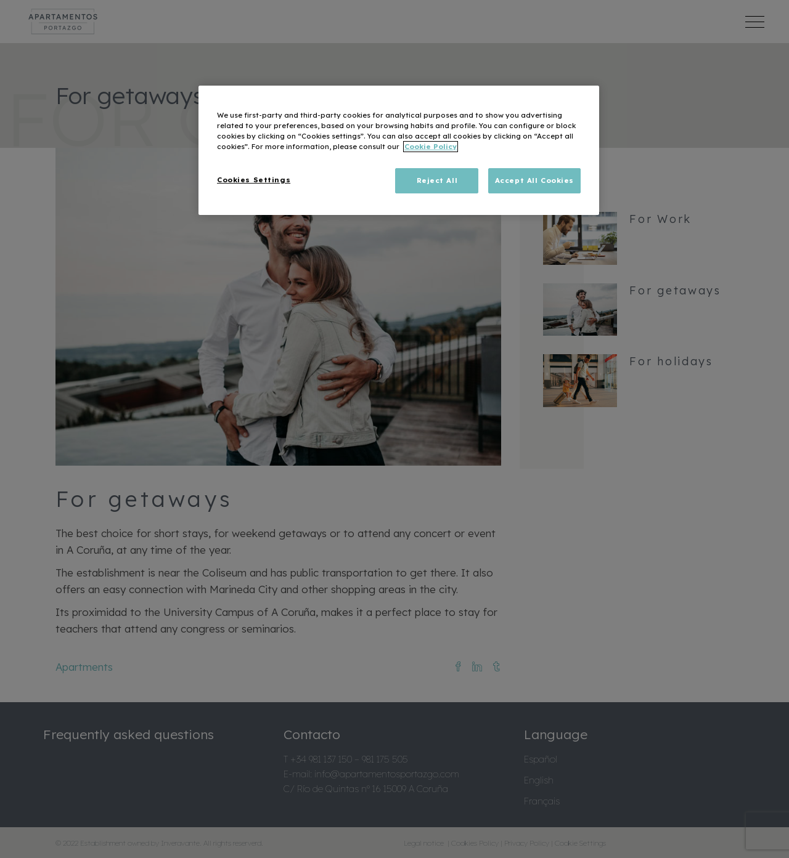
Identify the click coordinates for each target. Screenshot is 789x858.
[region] (398, 150)
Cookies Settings (253, 180)
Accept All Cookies (534, 180)
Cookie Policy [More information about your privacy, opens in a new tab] (430, 146)
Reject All (437, 180)
